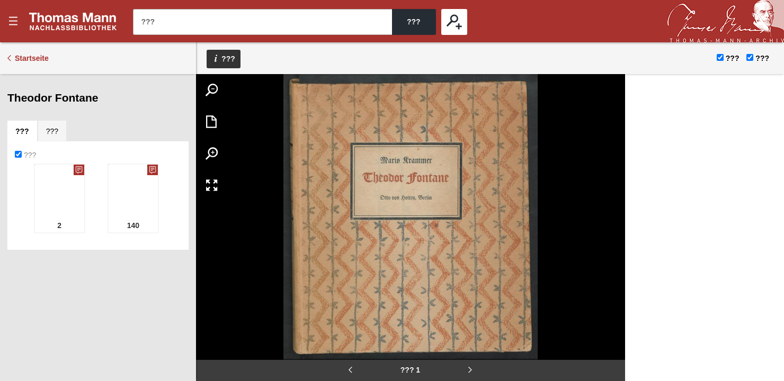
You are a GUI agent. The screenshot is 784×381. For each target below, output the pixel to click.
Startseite (32, 58)
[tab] (22, 131)
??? (73, 21)
